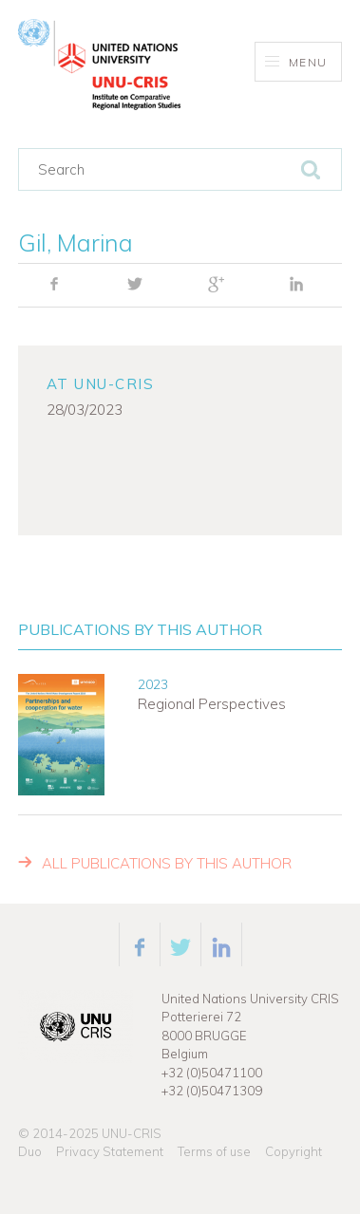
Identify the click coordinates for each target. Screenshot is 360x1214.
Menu (296, 62)
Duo (30, 1151)
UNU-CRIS (131, 1133)
